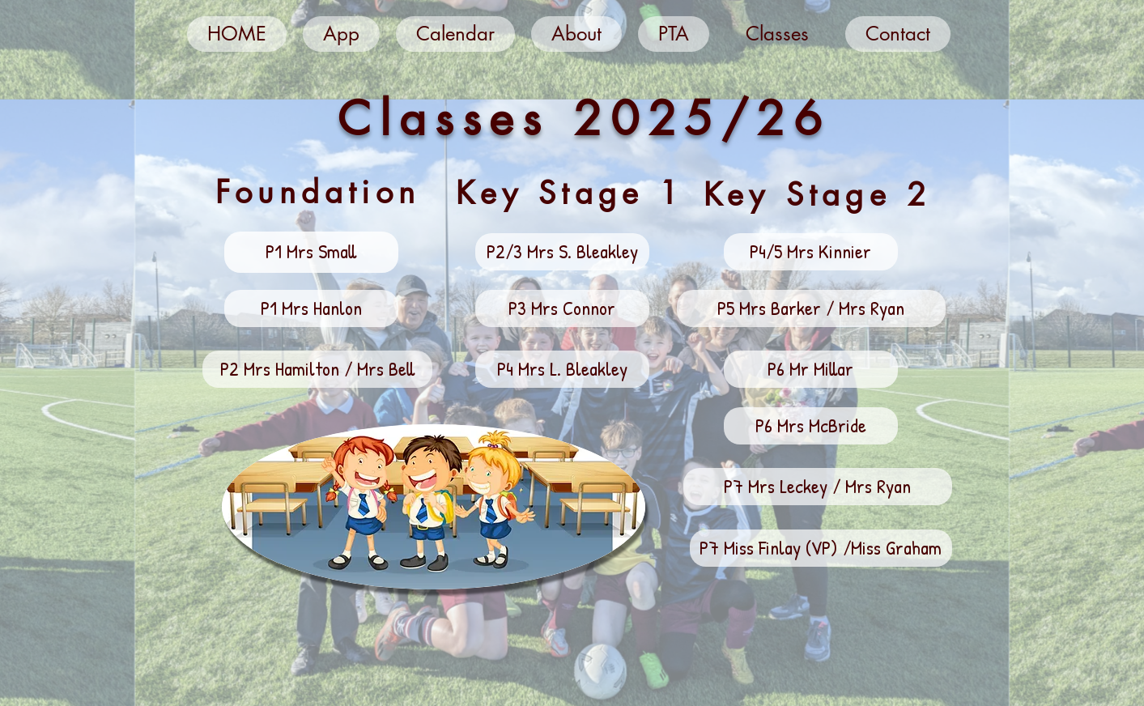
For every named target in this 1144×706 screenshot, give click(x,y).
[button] (311, 252)
